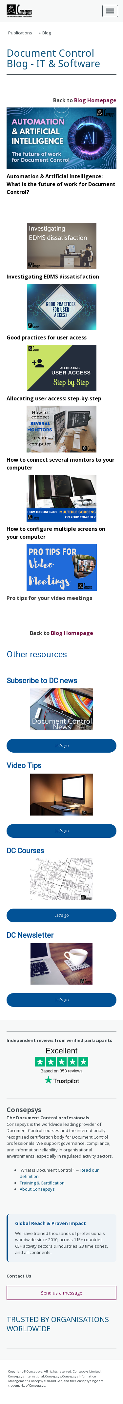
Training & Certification (42, 1183)
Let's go (61, 745)
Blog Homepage (95, 100)
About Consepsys (37, 1189)
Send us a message (61, 1293)
